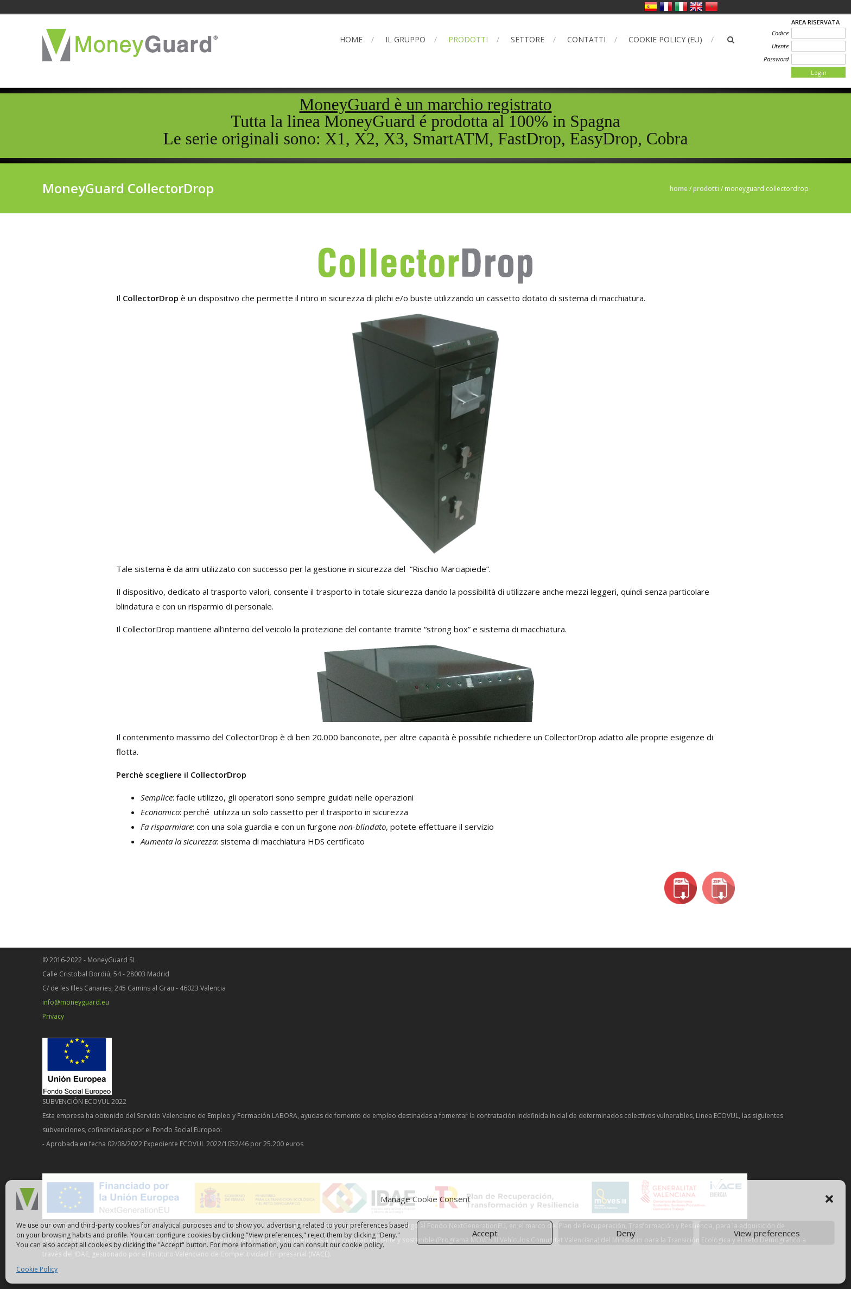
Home (351, 39)
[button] (829, 1198)
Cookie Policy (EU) (665, 39)
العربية (711, 6)
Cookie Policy (37, 1269)
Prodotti (468, 39)
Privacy (53, 1016)
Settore (527, 39)
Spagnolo (650, 6)
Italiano (681, 6)
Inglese (696, 6)
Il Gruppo (405, 39)
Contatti (586, 39)
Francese (665, 6)
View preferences (767, 1233)
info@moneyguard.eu (75, 1002)
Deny (626, 1233)
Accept (485, 1233)
